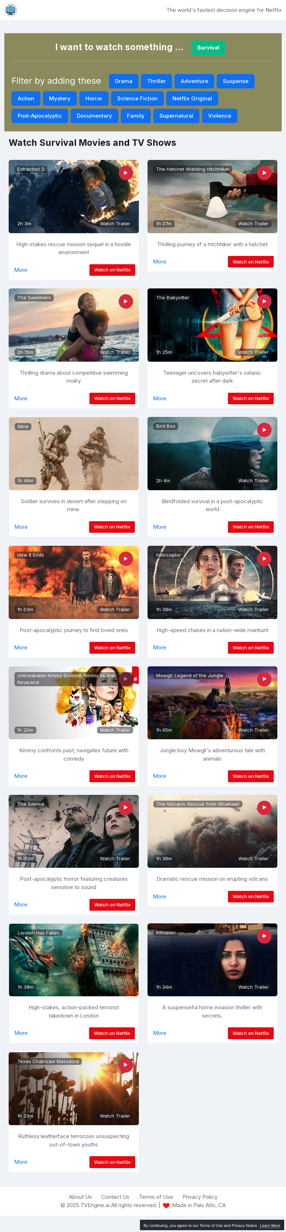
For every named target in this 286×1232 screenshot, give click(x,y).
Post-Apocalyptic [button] (40, 115)
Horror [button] (93, 98)
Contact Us (115, 1196)
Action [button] (26, 98)
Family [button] (136, 115)
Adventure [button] (194, 81)
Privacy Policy (199, 1196)
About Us (80, 1196)
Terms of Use (156, 1196)
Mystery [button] (60, 98)
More (20, 269)
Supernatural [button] (176, 115)
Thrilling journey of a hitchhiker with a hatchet (212, 244)
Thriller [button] (156, 81)
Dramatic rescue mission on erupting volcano (212, 878)
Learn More (270, 1225)
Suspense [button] (235, 81)
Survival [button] (208, 47)
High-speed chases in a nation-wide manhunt (212, 630)
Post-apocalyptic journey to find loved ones (73, 630)
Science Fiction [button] (137, 98)
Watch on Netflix (112, 270)
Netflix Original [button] (192, 98)
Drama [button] (123, 81)
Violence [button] (219, 115)
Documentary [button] (94, 115)
